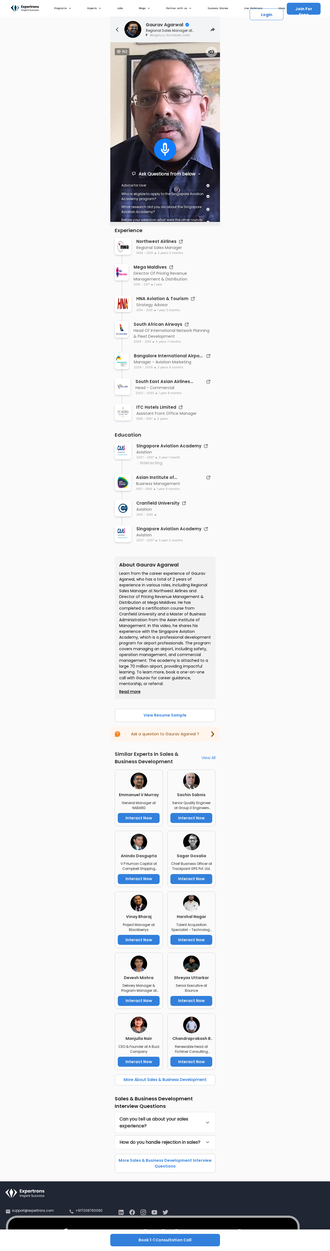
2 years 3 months (170, 253)
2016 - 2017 (142, 284)
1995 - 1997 (144, 419)
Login (266, 14)
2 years (162, 419)
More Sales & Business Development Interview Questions (165, 1163)
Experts (94, 8)
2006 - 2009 (143, 367)
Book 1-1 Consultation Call (165, 1240)
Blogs (144, 8)
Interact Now (139, 818)
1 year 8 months (170, 393)
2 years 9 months (170, 367)
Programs (62, 8)
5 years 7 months (168, 342)
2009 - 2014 (142, 342)
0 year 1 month (169, 457)
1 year (158, 284)
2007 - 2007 (145, 457)
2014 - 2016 (144, 310)
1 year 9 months (168, 489)
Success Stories (218, 8)
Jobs (120, 8)
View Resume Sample (165, 715)
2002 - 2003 (144, 393)
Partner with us (179, 8)
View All (208, 757)
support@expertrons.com (33, 1210)
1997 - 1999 (144, 489)
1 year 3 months (168, 310)
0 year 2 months (171, 540)
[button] (165, 1122)
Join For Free (303, 10)
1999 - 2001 (144, 253)
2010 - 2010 (144, 515)
